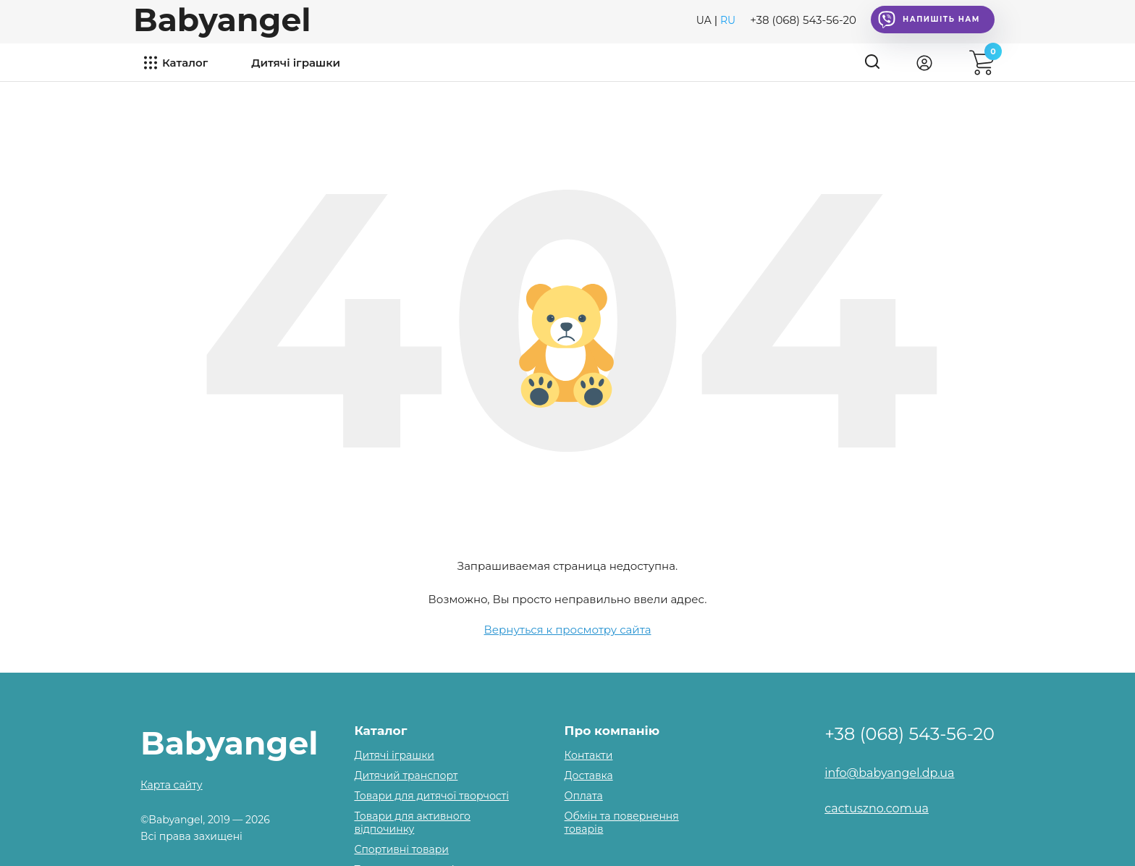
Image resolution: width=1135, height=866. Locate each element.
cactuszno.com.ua (876, 808)
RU (727, 20)
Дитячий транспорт (405, 775)
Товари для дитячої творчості (431, 795)
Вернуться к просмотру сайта (567, 629)
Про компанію (612, 730)
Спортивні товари (401, 849)
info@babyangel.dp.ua (889, 773)
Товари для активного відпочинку (412, 823)
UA (704, 20)
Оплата (584, 795)
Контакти (589, 755)
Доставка (589, 775)
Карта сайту (171, 784)
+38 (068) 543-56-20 (803, 20)
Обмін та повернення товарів (622, 823)
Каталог (185, 62)
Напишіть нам (929, 19)
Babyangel (222, 19)
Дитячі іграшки (295, 63)
